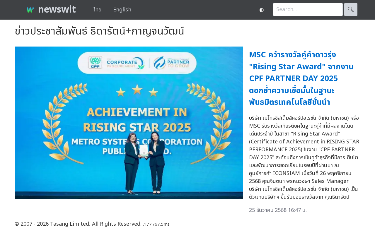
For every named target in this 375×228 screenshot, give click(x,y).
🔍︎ (350, 9)
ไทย (97, 10)
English (122, 10)
